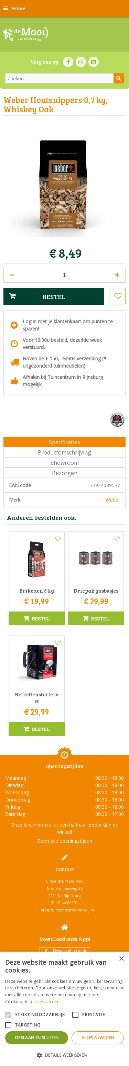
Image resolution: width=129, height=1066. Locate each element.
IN (81, 62)
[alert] (64, 1009)
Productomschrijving (64, 452)
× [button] (121, 959)
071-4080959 (67, 902)
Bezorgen (64, 473)
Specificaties (64, 442)
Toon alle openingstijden (64, 841)
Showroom (65, 463)
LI (93, 62)
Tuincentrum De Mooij (65, 881)
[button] (64, 1055)
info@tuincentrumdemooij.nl (67, 909)
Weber (113, 499)
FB (68, 62)
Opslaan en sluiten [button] (37, 1038)
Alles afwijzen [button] (98, 1038)
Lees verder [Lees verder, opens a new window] (47, 1002)
